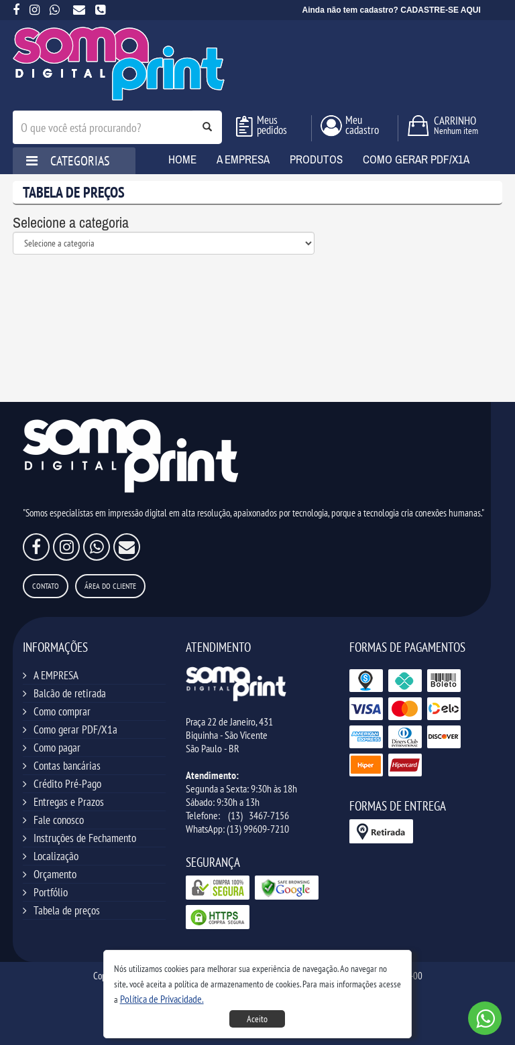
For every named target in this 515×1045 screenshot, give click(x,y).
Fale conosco (59, 820)
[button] (162, 998)
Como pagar (57, 747)
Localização (56, 856)
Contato (45, 586)
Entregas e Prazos (69, 801)
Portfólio (51, 892)
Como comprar (62, 711)
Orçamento (55, 874)
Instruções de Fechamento (85, 838)
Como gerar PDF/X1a (75, 729)
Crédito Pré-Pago (67, 783)
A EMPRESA (56, 675)
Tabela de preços (67, 910)
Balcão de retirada (70, 693)
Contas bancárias (67, 765)
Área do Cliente (110, 586)
